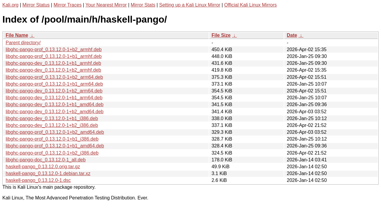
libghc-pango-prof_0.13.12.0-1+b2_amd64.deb (55, 132)
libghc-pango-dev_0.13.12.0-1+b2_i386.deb (52, 125)
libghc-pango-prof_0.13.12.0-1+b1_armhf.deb (54, 56)
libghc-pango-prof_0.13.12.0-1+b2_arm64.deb (54, 77)
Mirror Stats (143, 4)
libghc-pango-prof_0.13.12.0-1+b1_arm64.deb (54, 83)
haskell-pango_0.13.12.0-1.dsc (38, 180)
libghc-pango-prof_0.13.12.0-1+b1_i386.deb (52, 138)
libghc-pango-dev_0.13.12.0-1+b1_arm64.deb (54, 97)
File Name (17, 35)
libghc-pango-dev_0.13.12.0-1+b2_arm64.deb (54, 90)
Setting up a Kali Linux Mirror (189, 4)
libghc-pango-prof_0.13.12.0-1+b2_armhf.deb (54, 49)
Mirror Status (36, 4)
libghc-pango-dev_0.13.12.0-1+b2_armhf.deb (53, 70)
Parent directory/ (23, 42)
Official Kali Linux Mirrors (250, 4)
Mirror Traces (68, 4)
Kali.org (10, 4)
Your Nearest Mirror (106, 4)
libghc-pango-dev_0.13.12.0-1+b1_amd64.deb (55, 104)
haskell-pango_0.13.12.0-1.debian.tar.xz (48, 173)
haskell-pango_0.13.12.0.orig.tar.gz (43, 166)
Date (292, 35)
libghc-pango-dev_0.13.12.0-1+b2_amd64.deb (55, 111)
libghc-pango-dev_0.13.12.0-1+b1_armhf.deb (53, 63)
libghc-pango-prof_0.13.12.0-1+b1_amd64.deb (55, 145)
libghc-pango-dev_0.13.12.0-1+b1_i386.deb (52, 118)
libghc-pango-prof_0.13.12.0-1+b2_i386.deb (52, 152)
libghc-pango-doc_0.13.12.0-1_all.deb (46, 159)
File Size (221, 35)
